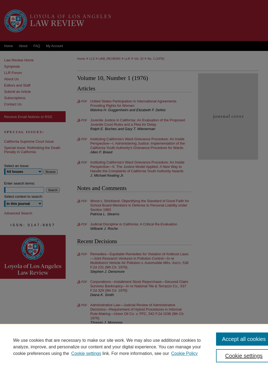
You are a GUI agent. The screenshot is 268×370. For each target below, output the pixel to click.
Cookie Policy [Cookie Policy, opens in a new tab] (184, 353)
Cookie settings (86, 353)
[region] (134, 346)
